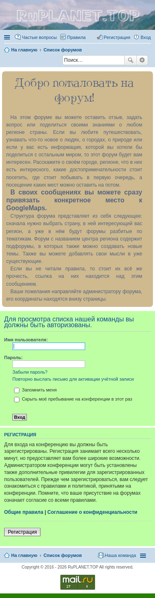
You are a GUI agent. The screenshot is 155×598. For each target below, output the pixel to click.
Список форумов (62, 555)
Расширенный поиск (142, 60)
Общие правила (23, 512)
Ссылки (8, 37)
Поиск (130, 60)
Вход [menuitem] (146, 37)
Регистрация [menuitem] (117, 37)
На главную (24, 555)
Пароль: (13, 357)
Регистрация (22, 532)
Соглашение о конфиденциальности (93, 512)
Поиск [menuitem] (59, 61)
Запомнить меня (35, 389)
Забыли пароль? (30, 371)
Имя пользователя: (26, 339)
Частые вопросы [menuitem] (39, 37)
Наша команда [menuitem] (120, 555)
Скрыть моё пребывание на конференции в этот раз (73, 398)
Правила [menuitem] (76, 37)
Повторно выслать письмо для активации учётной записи (73, 379)
